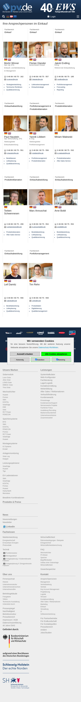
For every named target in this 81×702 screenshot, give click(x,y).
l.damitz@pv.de (10, 300)
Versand (43, 597)
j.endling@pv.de (61, 79)
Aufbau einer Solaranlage (50, 563)
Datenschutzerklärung (12, 623)
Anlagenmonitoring (11, 453)
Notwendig (20, 360)
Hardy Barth (7, 491)
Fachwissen (9, 532)
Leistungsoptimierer (11, 463)
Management (45, 582)
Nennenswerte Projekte (49, 405)
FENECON (7, 414)
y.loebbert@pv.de (36, 153)
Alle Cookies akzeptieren (56, 354)
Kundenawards (47, 397)
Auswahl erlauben (25, 354)
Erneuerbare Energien (10, 543)
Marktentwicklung (10, 537)
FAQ (42, 549)
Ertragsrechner (46, 543)
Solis (4, 410)
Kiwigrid (5, 459)
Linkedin (9, 526)
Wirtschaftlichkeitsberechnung (51, 545)
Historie (5, 582)
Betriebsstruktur (9, 614)
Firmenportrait (9, 579)
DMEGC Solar (8, 385)
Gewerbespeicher (48, 569)
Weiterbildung (46, 389)
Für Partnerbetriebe (49, 618)
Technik (6, 549)
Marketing (44, 604)
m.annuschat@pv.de (37, 227)
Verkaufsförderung (48, 394)
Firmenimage (45, 400)
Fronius (5, 397)
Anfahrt (44, 630)
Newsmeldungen (10, 519)
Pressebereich (9, 617)
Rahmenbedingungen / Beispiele (52, 540)
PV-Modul (44, 555)
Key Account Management (50, 589)
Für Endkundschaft (49, 621)
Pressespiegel (9, 608)
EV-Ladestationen (10, 475)
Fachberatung (46, 380)
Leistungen (46, 370)
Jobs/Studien (46, 633)
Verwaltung (44, 609)
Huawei (5, 395)
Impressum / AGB (10, 620)
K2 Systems (7, 446)
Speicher (44, 558)
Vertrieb (43, 587)
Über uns (7, 574)
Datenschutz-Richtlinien (48, 347)
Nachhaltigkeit (9, 611)
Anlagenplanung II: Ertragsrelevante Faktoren (17, 564)
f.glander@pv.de (36, 79)
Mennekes (6, 493)
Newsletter (7, 522)
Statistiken (40, 360)
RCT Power (7, 412)
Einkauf (43, 607)
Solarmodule (8, 374)
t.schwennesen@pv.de (13, 227)
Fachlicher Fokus (47, 408)
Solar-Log (6, 456)
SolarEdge (6, 405)
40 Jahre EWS (9, 625)
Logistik (43, 594)
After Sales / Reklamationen (52, 391)
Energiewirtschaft (9, 540)
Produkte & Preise (12, 502)
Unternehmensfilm (9, 589)
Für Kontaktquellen (49, 624)
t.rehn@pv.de (35, 300)
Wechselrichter (9, 392)
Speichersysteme (10, 419)
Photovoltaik (7, 545)
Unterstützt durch (9, 604)
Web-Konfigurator (48, 377)
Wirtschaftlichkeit (48, 537)
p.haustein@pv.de (11, 153)
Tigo (4, 471)
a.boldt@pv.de (61, 227)
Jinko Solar (7, 380)
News (5, 515)
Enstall (5, 449)
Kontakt (45, 574)
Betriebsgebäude (10, 594)
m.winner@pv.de (11, 79)
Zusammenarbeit (47, 418)
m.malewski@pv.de (62, 153)
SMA (4, 400)
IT (41, 612)
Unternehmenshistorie (48, 415)
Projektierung (45, 592)
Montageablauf (10, 556)
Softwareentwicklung (48, 614)
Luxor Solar (7, 377)
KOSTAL (6, 402)
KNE (4, 407)
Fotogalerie (7, 597)
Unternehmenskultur (10, 584)
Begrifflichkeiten (46, 560)
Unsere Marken (10, 370)
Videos (5, 599)
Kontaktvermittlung (48, 386)
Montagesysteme (10, 443)
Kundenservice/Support (49, 403)
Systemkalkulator (48, 374)
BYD (4, 422)
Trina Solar (6, 387)
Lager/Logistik (47, 383)
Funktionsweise (10, 553)
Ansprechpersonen (49, 579)
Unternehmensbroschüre (11, 587)
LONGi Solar (7, 382)
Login (53, 16)
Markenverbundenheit (48, 413)
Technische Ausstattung (11, 602)
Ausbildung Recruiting (48, 410)
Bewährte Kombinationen (13, 498)
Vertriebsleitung (46, 584)
